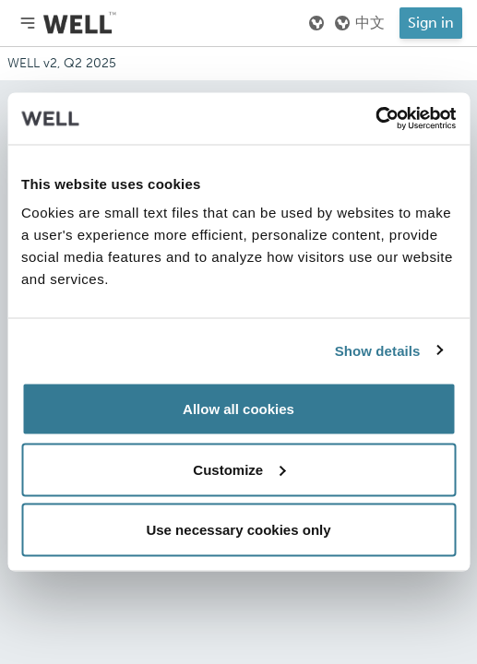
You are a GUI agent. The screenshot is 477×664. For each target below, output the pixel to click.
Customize (239, 469)
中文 (359, 23)
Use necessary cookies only (238, 530)
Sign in (431, 22)
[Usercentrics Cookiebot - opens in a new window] (375, 119)
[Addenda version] (238, 63)
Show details (378, 350)
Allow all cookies (238, 409)
